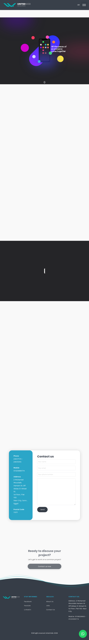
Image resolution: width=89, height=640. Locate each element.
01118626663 (80, 616)
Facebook (28, 601)
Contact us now (44, 592)
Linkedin (27, 610)
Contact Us (50, 610)
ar (78, 5)
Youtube (27, 605)
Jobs (48, 605)
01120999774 (73, 619)
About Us (49, 601)
